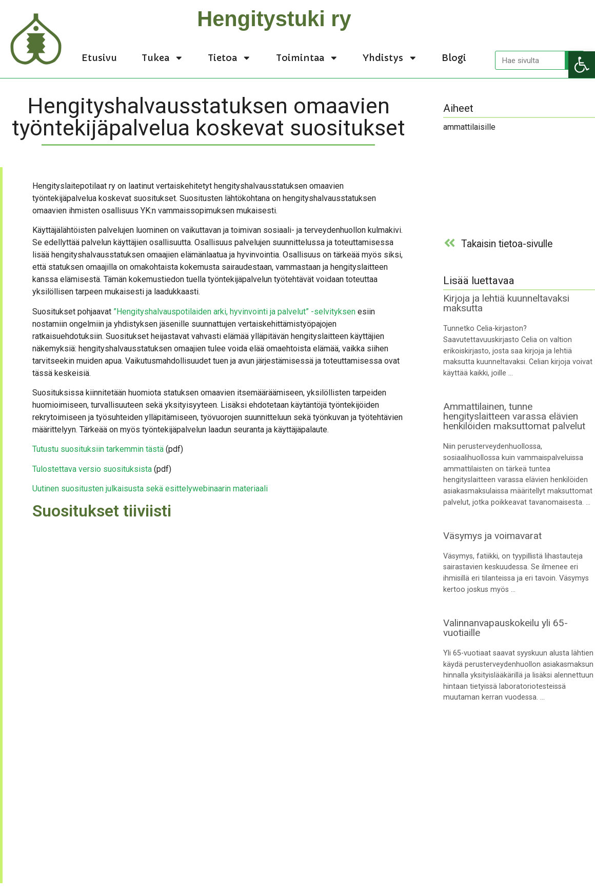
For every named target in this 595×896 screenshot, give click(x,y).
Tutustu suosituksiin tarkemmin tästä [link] (98, 449)
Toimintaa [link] (307, 58)
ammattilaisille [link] (469, 127)
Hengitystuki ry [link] (274, 19)
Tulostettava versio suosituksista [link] (92, 469)
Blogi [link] (454, 58)
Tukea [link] (163, 58)
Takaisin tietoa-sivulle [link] (506, 244)
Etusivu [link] (99, 58)
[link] (581, 64)
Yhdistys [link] (390, 58)
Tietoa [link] (229, 58)
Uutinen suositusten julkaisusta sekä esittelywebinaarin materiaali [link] (150, 488)
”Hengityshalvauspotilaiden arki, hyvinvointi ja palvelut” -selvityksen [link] (234, 311)
